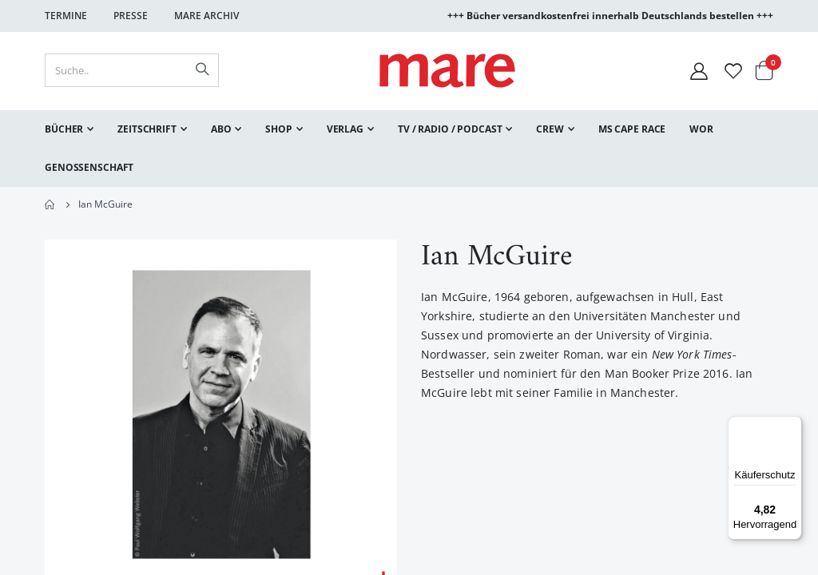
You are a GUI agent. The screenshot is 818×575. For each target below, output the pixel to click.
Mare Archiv (206, 15)
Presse (130, 15)
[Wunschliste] (733, 70)
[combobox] (132, 70)
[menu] (409, 148)
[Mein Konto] (699, 70)
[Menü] (792, 419)
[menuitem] (69, 129)
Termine (66, 15)
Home (50, 204)
